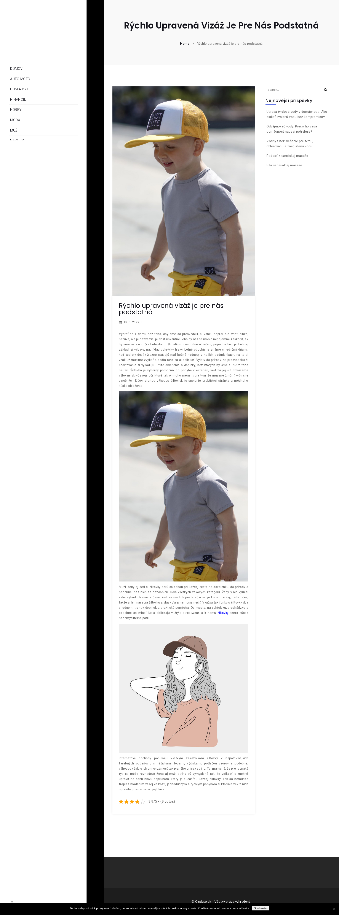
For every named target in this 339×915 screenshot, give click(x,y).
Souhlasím (260, 908)
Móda (15, 120)
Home (185, 44)
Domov (16, 69)
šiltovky (223, 613)
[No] (333, 909)
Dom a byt (19, 89)
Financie (18, 99)
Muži (14, 130)
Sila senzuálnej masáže (284, 165)
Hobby (16, 110)
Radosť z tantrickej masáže (287, 156)
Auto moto (20, 79)
